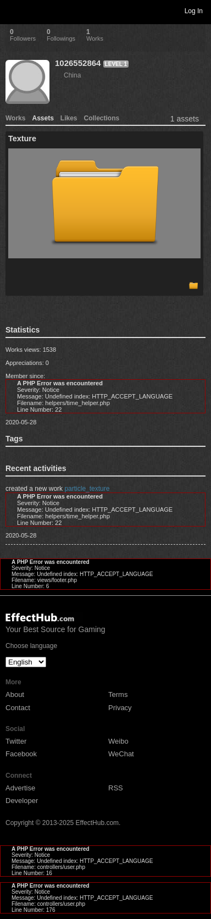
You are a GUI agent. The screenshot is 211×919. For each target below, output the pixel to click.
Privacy (120, 708)
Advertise (20, 788)
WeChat (121, 754)
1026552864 (78, 63)
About (14, 694)
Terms (117, 694)
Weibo (118, 741)
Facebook (21, 754)
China (72, 75)
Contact (17, 708)
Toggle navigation (13, 10)
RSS (115, 788)
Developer (21, 800)
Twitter (15, 741)
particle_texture (86, 488)
